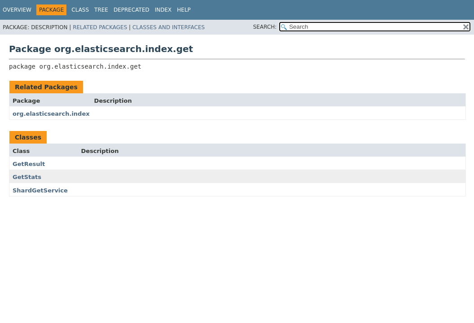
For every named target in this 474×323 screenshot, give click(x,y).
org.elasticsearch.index (51, 113)
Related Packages (100, 27)
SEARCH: (265, 27)
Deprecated (131, 10)
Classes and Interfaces (168, 27)
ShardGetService (40, 190)
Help (184, 10)
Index (163, 10)
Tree (101, 10)
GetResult (29, 164)
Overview (17, 10)
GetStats (27, 177)
